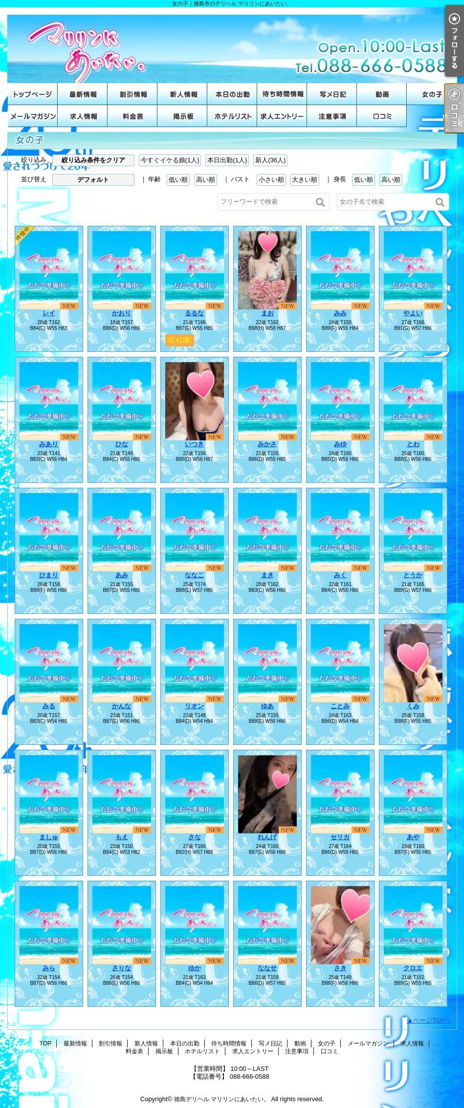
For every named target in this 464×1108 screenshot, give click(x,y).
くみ (413, 706)
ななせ (267, 968)
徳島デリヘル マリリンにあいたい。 (221, 1099)
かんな (121, 706)
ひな (121, 444)
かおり (121, 313)
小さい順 (271, 179)
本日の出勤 (232, 94)
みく (340, 575)
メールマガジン (33, 116)
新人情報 (182, 94)
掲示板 (182, 116)
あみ (121, 575)
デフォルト (93, 179)
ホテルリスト (232, 116)
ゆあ (267, 706)
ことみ (340, 706)
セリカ (340, 837)
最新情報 (83, 94)
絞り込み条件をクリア (93, 160)
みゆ (340, 444)
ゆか (194, 968)
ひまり (48, 575)
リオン (194, 706)
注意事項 (332, 116)
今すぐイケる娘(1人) (170, 160)
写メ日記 (332, 94)
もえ (121, 837)
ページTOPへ (432, 1020)
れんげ (267, 837)
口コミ (382, 116)
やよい (412, 313)
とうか (412, 575)
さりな (121, 968)
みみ (340, 313)
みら (49, 968)
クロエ (412, 968)
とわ (413, 444)
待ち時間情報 (282, 94)
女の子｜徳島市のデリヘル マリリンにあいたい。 (232, 45)
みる (49, 706)
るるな (194, 313)
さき (340, 968)
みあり (48, 444)
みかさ (267, 444)
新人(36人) (270, 160)
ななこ (194, 575)
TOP (33, 94)
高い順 (205, 179)
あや (413, 837)
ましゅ (48, 837)
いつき (194, 444)
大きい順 (304, 179)
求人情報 (83, 116)
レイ (49, 313)
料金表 (132, 116)
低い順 (178, 179)
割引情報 (132, 94)
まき (267, 575)
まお (267, 313)
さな (194, 837)
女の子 (432, 94)
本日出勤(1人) (227, 160)
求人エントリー (282, 116)
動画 (382, 94)
